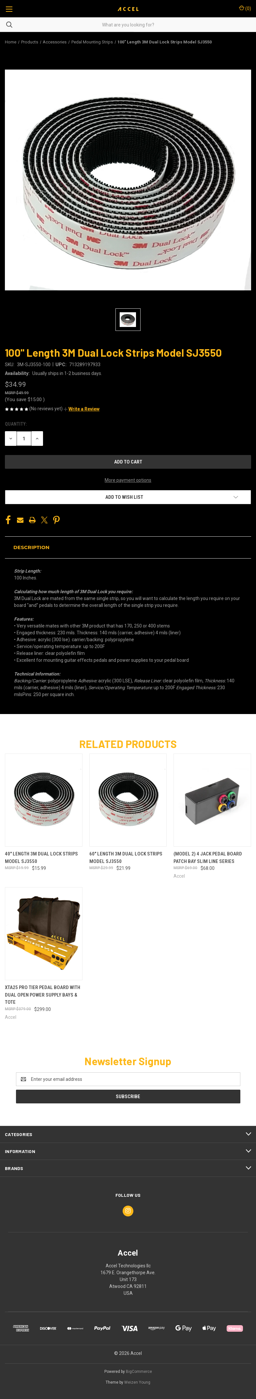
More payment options (128, 480)
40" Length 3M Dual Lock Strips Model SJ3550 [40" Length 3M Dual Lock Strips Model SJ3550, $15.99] (41, 857)
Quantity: (16, 424)
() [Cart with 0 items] (245, 8)
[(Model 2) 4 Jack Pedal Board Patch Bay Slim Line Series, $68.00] (212, 800)
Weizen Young (137, 1382)
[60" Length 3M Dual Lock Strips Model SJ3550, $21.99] (128, 800)
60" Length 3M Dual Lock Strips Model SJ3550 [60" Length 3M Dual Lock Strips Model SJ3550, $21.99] (125, 857)
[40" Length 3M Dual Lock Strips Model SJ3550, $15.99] (43, 800)
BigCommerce (139, 1371)
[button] (81, 409)
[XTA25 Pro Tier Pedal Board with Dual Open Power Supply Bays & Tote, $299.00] (43, 933)
